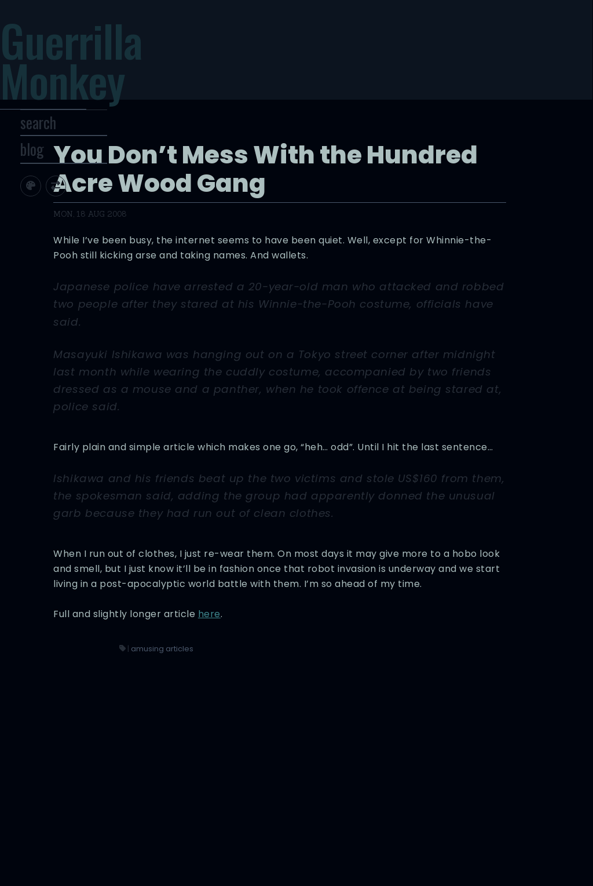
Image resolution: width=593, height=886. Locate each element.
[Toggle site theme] (63, 209)
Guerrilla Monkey (98, 68)
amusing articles (356, 801)
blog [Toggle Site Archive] (65, 172)
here (435, 767)
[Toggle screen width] (89, 209)
